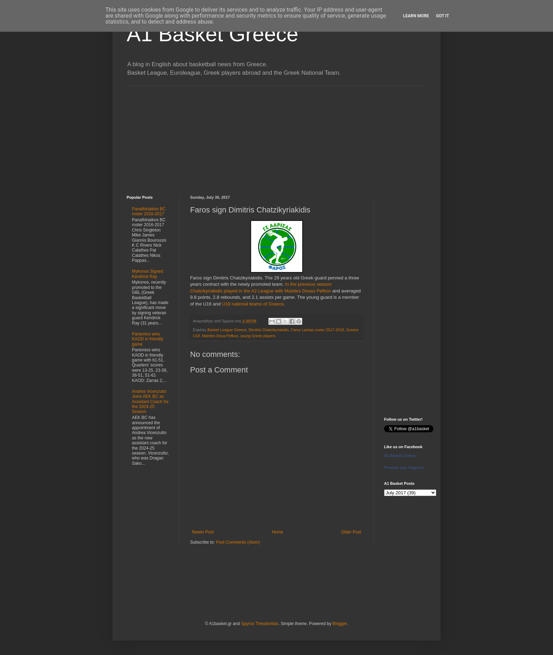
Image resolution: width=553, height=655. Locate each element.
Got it (442, 15)
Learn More (416, 15)
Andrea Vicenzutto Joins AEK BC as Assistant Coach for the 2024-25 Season (150, 401)
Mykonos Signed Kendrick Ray (147, 274)
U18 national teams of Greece (253, 304)
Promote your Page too (404, 467)
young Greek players (257, 336)
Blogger (340, 623)
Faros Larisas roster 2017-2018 (317, 330)
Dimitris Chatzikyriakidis (269, 330)
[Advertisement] (276, 135)
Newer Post (203, 532)
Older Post (351, 532)
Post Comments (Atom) (238, 542)
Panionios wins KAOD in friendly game (147, 339)
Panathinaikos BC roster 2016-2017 (148, 211)
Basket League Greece (226, 330)
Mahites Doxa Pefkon (220, 336)
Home (277, 532)
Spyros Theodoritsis (259, 623)
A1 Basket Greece (212, 34)
